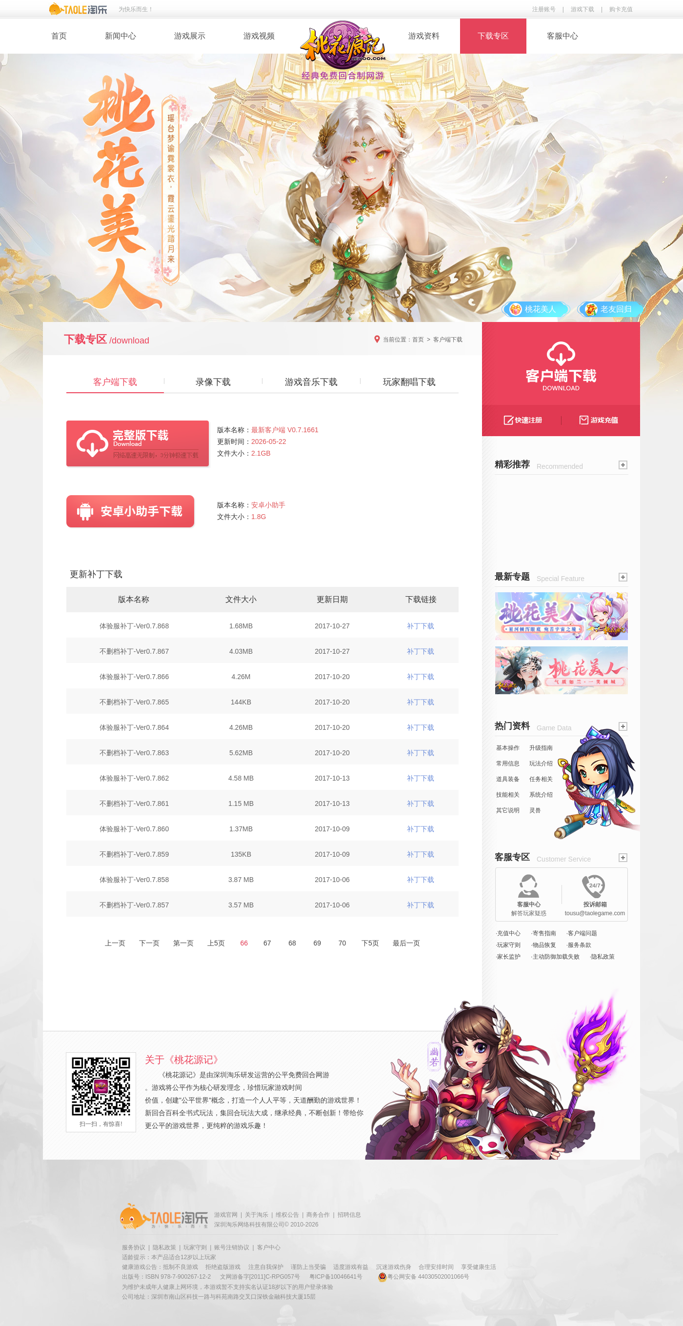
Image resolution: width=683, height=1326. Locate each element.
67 (267, 943)
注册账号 (544, 9)
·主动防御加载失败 (555, 956)
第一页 (183, 943)
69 (317, 943)
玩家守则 (195, 1247)
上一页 (115, 943)
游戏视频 (259, 36)
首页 (59, 36)
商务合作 (318, 1214)
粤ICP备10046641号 (335, 1276)
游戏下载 (582, 9)
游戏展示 (189, 36)
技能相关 (508, 794)
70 (342, 943)
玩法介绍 (541, 763)
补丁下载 (420, 626)
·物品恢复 (543, 945)
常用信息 (508, 763)
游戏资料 (424, 36)
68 (292, 943)
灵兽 (535, 810)
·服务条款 (578, 945)
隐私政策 (164, 1247)
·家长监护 (508, 956)
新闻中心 (120, 36)
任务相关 (541, 779)
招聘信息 (349, 1214)
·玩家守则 (508, 945)
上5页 (216, 943)
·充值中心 (508, 933)
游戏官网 (226, 1214)
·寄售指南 (543, 933)
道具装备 (508, 779)
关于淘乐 (256, 1214)
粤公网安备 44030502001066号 (424, 1276)
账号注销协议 (231, 1247)
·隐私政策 (602, 956)
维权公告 (287, 1214)
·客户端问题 (581, 933)
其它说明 (508, 810)
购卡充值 (621, 9)
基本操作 (508, 747)
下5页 (370, 943)
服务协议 (133, 1247)
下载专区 (493, 36)
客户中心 (269, 1247)
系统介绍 (541, 794)
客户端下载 (447, 339)
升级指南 (541, 747)
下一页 (149, 943)
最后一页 (406, 943)
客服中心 (562, 36)
